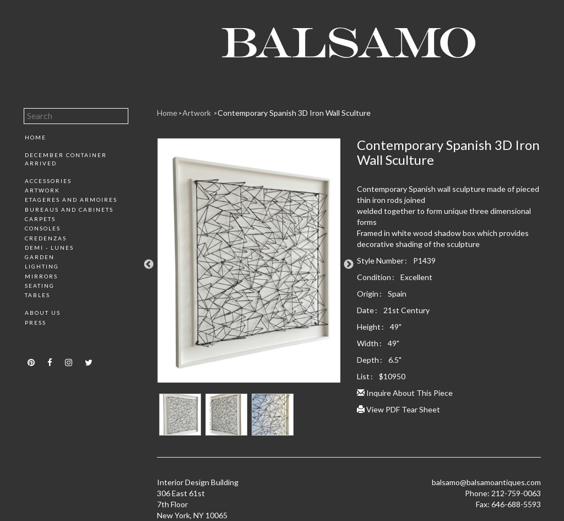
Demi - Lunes (49, 247)
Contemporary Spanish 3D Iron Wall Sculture (294, 112)
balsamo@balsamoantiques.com (486, 482)
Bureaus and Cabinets (69, 209)
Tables (37, 295)
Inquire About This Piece (405, 393)
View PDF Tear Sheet (398, 409)
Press (35, 322)
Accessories (48, 181)
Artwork (42, 190)
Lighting (42, 266)
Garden (40, 257)
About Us (43, 312)
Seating (40, 285)
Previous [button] (148, 264)
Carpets (40, 219)
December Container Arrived (66, 159)
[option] (249, 264)
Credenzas (46, 238)
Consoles (43, 228)
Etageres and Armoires (71, 199)
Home (35, 137)
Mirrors (41, 276)
